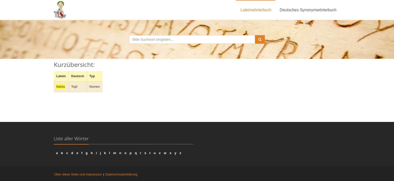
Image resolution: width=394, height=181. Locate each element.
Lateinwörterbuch (255, 10)
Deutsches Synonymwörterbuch (308, 10)
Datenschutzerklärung (121, 174)
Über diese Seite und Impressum (78, 174)
